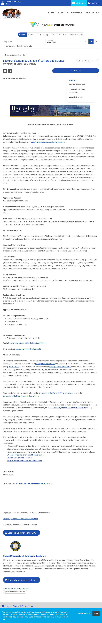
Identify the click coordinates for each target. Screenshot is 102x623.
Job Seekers (78, 3)
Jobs (60, 12)
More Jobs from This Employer (16, 588)
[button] (96, 41)
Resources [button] (92, 12)
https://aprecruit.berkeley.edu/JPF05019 (30, 343)
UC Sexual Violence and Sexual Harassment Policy (25, 455)
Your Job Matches (59, 34)
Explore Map (43, 34)
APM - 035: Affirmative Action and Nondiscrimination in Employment (25, 460)
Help (6, 606)
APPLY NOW (76, 70)
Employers (94, 3)
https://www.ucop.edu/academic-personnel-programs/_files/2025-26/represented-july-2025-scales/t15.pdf (48, 142)
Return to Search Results (15, 55)
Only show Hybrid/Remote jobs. (19, 46)
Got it (96, 613)
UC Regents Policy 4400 (45, 363)
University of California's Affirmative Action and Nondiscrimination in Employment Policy (57, 393)
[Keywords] (24, 41)
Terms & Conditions (23, 606)
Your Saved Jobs (76, 34)
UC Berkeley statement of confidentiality (68, 407)
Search (22, 34)
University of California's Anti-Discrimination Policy (21, 396)
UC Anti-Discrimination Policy (19, 457)
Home (51, 12)
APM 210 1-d (14, 366)
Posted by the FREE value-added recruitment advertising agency (21, 518)
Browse (31, 34)
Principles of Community (59, 366)
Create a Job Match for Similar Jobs (22, 532)
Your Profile (74, 12)
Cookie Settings (84, 613)
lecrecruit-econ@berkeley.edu (28, 349)
